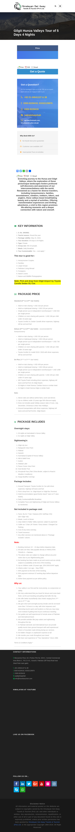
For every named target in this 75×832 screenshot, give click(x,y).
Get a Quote (37, 71)
